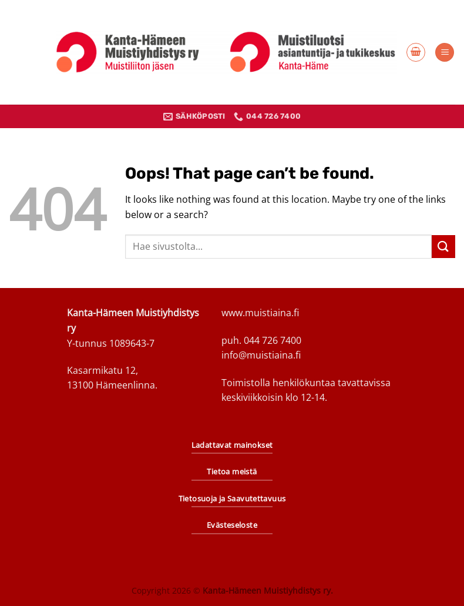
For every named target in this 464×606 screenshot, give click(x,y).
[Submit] (443, 246)
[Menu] (444, 52)
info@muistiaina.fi (261, 355)
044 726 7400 (272, 340)
